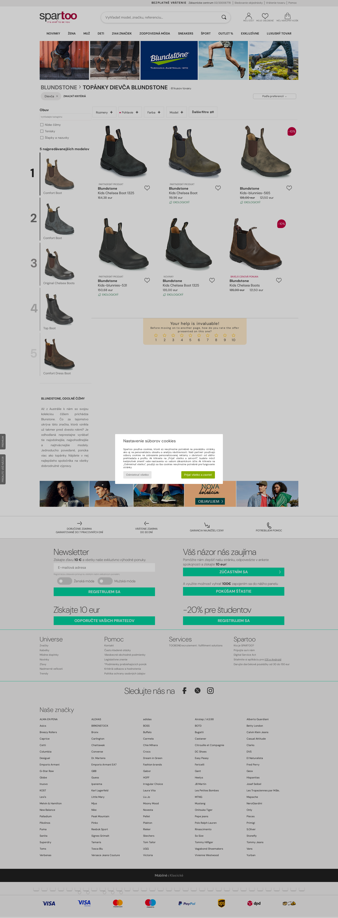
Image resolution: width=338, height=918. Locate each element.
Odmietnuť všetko (137, 474)
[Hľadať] (224, 17)
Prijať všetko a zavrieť (198, 474)
